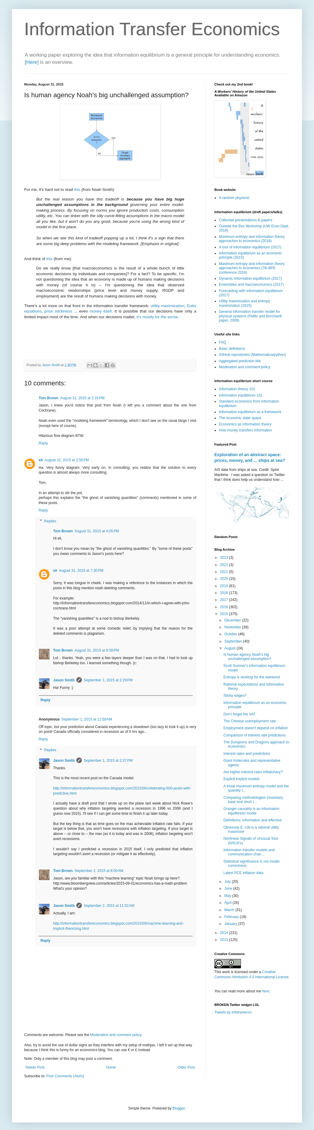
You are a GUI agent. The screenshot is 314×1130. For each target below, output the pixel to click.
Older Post (186, 1067)
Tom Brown (48, 398)
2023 (224, 558)
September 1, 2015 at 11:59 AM (86, 719)
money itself (101, 311)
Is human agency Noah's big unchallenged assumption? (247, 656)
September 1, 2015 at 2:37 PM (108, 760)
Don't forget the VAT (239, 714)
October (231, 634)
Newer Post (35, 1067)
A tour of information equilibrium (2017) (250, 247)
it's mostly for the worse (157, 317)
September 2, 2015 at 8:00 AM (99, 871)
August (230, 648)
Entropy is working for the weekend (251, 677)
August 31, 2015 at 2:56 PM (66, 460)
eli (41, 460)
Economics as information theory (245, 424)
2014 (224, 933)
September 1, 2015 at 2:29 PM (108, 680)
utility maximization (167, 306)
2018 (224, 593)
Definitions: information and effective (252, 820)
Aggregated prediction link (240, 361)
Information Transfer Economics (152, 29)
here (265, 991)
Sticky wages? (235, 695)
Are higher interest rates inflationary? (253, 772)
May (228, 896)
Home (111, 1067)
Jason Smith (64, 680)
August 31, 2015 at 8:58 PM (97, 650)
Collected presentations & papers (245, 220)
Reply (43, 443)
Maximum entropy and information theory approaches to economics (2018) (252, 239)
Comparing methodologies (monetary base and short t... (253, 799)
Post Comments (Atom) (65, 1076)
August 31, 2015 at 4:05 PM (97, 531)
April (228, 903)
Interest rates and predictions (246, 754)
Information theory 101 (237, 389)
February (232, 917)
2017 (224, 600)
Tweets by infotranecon (233, 1012)
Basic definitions (232, 349)
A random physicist (234, 198)
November (233, 627)
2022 (224, 565)
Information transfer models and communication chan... (248, 852)
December (233, 620)
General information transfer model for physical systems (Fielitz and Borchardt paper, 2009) (250, 316)
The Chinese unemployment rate (249, 721)
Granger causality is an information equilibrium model (251, 811)
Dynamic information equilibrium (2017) (250, 278)
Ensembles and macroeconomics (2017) (251, 284)
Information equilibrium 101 (241, 395)
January (231, 924)
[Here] (32, 62)
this (77, 189)
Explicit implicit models (241, 779)
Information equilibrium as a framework (250, 412)
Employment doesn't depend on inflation (255, 728)
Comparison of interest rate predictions (254, 735)
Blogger (178, 1108)
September (233, 641)
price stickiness (58, 311)
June (228, 888)
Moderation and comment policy (115, 1035)
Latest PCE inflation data (243, 873)
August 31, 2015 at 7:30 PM (81, 570)
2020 (224, 579)
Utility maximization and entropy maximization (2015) (244, 303)
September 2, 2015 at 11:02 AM (109, 906)
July (228, 881)
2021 (224, 572)
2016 (224, 607)
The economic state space (240, 418)
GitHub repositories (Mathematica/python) (252, 355)
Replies (50, 521)
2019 (224, 586)
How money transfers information (245, 430)
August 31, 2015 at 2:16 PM (82, 398)
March (230, 910)
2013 (224, 940)
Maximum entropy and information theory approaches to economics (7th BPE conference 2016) (252, 268)
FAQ (222, 342)
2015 (224, 614)
